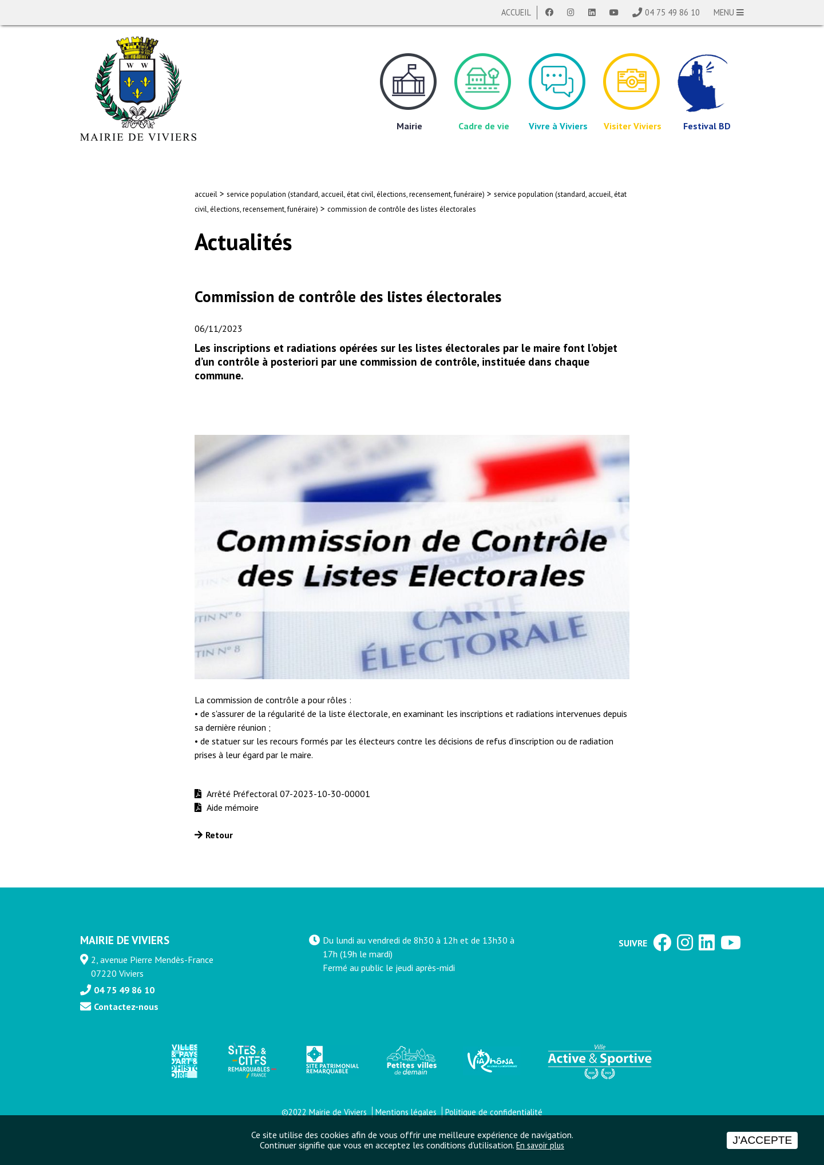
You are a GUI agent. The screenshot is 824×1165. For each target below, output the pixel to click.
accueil (206, 194)
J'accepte (762, 1140)
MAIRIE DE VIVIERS (124, 940)
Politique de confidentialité (493, 1112)
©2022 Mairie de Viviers (324, 1112)
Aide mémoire (231, 807)
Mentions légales (406, 1112)
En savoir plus (540, 1145)
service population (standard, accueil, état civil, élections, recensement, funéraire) (356, 194)
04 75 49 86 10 (672, 12)
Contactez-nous (126, 1006)
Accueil (516, 12)
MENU (729, 12)
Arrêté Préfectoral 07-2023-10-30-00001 (287, 793)
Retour (219, 835)
